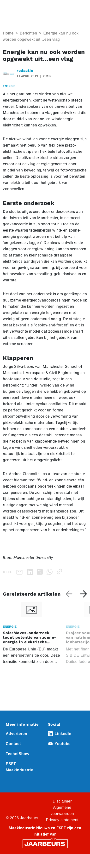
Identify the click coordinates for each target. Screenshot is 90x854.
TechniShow (17, 754)
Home (8, 33)
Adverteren (16, 734)
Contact (13, 744)
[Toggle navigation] (82, 10)
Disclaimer (62, 801)
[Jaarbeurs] (45, 843)
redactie (25, 70)
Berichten (28, 33)
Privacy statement (62, 820)
